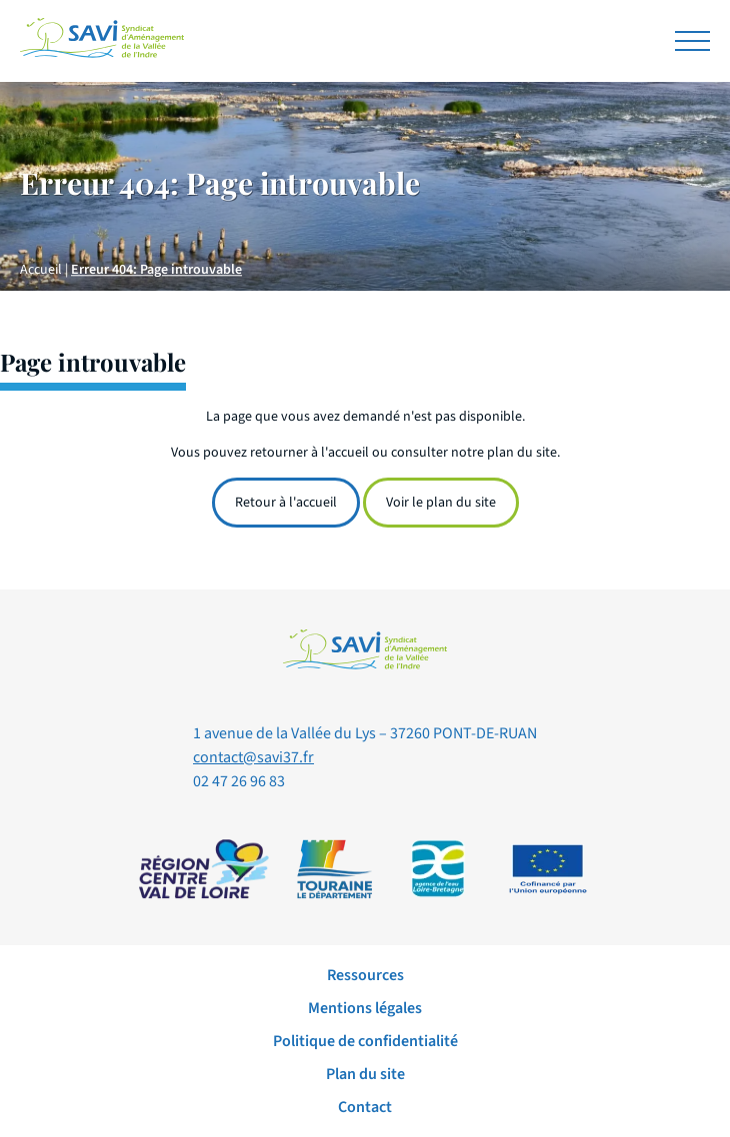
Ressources (365, 975)
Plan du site (365, 1074)
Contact (365, 1107)
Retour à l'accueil (286, 503)
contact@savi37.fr (253, 757)
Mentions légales (365, 1008)
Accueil (41, 271)
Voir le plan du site (441, 503)
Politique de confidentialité (365, 1041)
